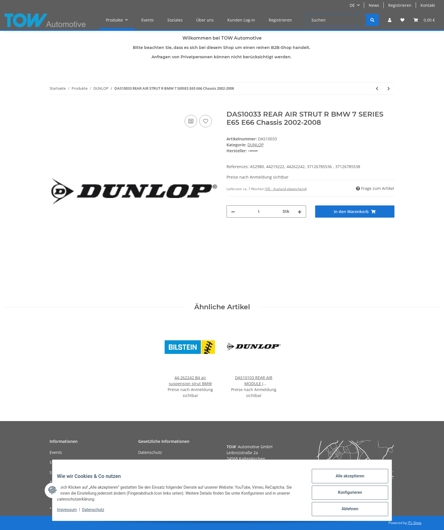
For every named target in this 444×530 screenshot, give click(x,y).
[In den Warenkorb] (54, 107)
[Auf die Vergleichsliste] (191, 121)
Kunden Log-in (241, 20)
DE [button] (352, 5)
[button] (389, 20)
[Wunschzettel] (402, 20)
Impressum (71, 512)
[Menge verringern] (233, 211)
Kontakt (427, 5)
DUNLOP (255, 144)
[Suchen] (336, 20)
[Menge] (259, 211)
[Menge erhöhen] (299, 211)
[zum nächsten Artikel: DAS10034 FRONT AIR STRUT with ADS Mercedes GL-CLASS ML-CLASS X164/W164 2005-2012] (388, 88)
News (374, 5)
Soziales (175, 20)
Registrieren (399, 5)
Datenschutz (150, 452)
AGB (142, 462)
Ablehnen (345, 510)
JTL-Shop (414, 522)
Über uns (205, 20)
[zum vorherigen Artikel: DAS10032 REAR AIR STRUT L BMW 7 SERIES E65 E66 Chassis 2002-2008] (377, 88)
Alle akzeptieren (345, 480)
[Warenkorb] (424, 20)
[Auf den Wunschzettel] (205, 121)
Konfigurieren (345, 495)
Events (147, 20)
